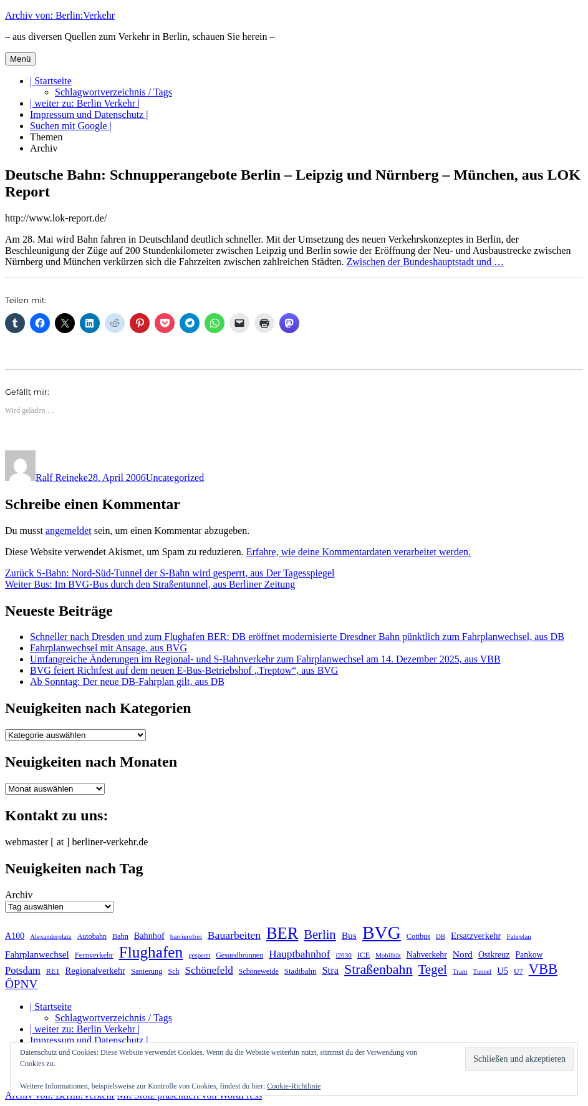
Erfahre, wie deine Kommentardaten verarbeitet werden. (358, 551)
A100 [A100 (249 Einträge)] (14, 936)
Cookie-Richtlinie (294, 1086)
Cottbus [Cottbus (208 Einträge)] (418, 936)
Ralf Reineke (62, 477)
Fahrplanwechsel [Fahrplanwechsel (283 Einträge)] (37, 954)
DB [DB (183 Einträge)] (440, 936)
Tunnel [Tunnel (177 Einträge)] (482, 971)
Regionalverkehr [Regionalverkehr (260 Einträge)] (95, 971)
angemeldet (69, 530)
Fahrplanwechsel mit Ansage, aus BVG (108, 648)
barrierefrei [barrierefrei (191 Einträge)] (186, 936)
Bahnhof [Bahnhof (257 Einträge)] (149, 936)
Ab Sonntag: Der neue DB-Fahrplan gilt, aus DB (127, 681)
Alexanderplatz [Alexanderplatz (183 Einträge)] (50, 936)
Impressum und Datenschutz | (89, 114)
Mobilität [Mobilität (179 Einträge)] (387, 955)
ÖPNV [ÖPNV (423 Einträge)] (21, 984)
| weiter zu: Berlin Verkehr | (85, 103)
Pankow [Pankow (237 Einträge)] (529, 954)
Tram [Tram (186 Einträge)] (460, 971)
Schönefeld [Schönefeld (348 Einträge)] (209, 970)
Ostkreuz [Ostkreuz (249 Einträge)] (494, 954)
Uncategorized (175, 477)
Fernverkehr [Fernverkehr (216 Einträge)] (94, 955)
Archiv (43, 148)
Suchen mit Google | (71, 125)
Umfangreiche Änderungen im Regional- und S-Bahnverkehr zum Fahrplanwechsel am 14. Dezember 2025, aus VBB (265, 659)
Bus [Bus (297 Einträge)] (349, 935)
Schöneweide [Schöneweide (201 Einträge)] (259, 971)
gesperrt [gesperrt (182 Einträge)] (199, 955)
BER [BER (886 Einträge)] (282, 933)
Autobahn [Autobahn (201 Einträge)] (92, 936)
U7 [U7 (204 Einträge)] (518, 971)
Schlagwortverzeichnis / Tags (113, 92)
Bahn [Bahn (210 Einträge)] (120, 936)
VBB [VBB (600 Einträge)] (543, 969)
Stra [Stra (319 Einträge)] (330, 970)
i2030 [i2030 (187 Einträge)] (343, 955)
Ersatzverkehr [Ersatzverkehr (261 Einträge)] (476, 936)
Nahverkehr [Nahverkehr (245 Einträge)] (427, 954)
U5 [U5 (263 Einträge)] (502, 971)
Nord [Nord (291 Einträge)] (463, 954)
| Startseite (51, 80)
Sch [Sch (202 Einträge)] (174, 971)
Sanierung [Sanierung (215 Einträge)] (147, 971)
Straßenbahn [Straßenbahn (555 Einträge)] (378, 969)
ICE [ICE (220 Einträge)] (363, 955)
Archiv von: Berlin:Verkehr (60, 15)
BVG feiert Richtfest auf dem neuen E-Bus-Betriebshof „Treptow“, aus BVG (184, 670)
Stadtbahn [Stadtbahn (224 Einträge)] (300, 971)
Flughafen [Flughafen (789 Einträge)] (151, 952)
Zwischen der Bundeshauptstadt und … (425, 261)
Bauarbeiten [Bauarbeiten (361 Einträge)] (234, 935)
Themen (46, 137)
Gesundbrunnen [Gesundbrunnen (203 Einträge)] (239, 955)
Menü (20, 59)
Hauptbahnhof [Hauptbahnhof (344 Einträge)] (299, 954)
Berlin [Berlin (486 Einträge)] (319, 934)
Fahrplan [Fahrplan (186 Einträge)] (518, 936)
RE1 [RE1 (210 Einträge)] (53, 971)
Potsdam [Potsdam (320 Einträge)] (23, 970)
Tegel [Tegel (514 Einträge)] (432, 969)
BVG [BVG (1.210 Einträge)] (381, 933)
